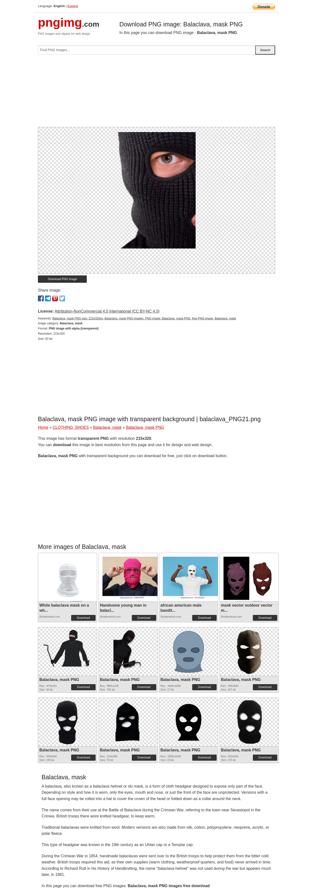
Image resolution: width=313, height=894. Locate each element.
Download (83, 618)
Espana (72, 6)
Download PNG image (62, 279)
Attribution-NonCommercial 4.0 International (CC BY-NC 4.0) (107, 311)
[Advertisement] (156, 92)
